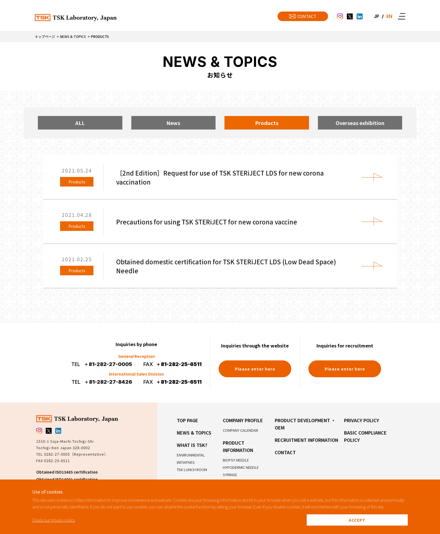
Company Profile (243, 420)
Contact (285, 452)
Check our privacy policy (53, 520)
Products (266, 122)
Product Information (238, 446)
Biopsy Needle (236, 460)
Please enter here (255, 369)
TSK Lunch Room (192, 469)
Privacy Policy (361, 420)
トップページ (45, 36)
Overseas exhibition (360, 122)
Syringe (230, 474)
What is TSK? (192, 445)
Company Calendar (240, 430)
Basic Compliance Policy (365, 436)
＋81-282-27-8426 (108, 382)
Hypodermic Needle (241, 467)
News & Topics (73, 36)
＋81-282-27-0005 (108, 364)
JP (376, 16)
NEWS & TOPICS (194, 432)
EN (389, 16)
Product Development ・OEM (305, 424)
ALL (80, 122)
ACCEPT (357, 520)
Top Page (187, 420)
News (173, 122)
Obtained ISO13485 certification (67, 472)
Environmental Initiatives (191, 458)
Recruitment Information (306, 440)
